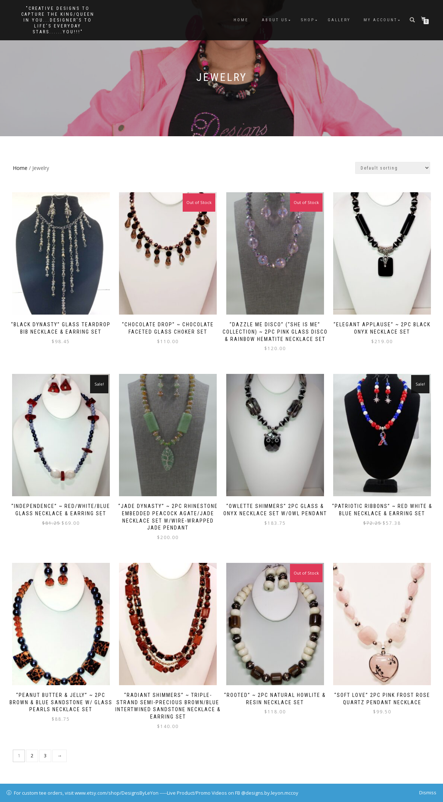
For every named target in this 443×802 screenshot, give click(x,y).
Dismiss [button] (427, 792)
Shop (307, 20)
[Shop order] (392, 168)
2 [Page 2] (32, 749)
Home (241, 20)
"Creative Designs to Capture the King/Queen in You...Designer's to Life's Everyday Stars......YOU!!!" (57, 20)
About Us (275, 20)
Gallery (339, 20)
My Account (380, 20)
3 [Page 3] (45, 749)
